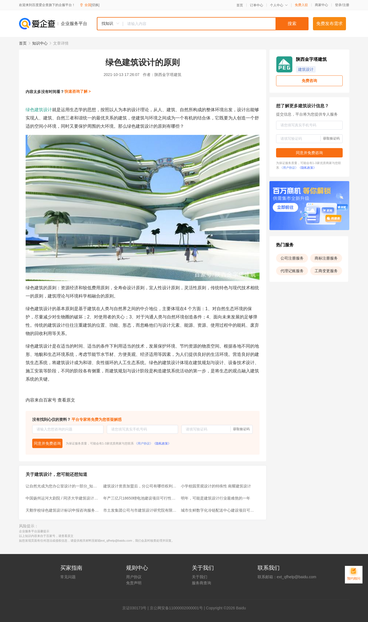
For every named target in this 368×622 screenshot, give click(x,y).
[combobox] (203, 23)
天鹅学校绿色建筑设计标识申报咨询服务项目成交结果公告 (63, 510)
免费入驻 (301, 5)
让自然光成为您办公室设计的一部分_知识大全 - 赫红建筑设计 (63, 486)
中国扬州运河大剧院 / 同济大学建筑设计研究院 (63, 498)
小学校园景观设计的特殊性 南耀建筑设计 (216, 486)
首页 (239, 5)
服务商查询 (201, 583)
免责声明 (133, 583)
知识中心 (40, 43)
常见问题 (68, 577)
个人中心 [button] (279, 5)
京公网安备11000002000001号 (176, 608)
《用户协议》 (144, 443)
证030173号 (136, 608)
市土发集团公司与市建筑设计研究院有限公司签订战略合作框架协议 (140, 510)
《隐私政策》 (162, 443)
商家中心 (321, 5)
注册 (346, 5)
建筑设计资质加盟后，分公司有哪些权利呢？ (140, 486)
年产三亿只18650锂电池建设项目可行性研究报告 (140, 498)
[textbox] (216, 23)
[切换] (95, 5)
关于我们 (199, 577)
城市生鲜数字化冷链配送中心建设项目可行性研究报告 (218, 510)
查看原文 (66, 400)
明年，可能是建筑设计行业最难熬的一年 (215, 498)
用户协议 (133, 577)
